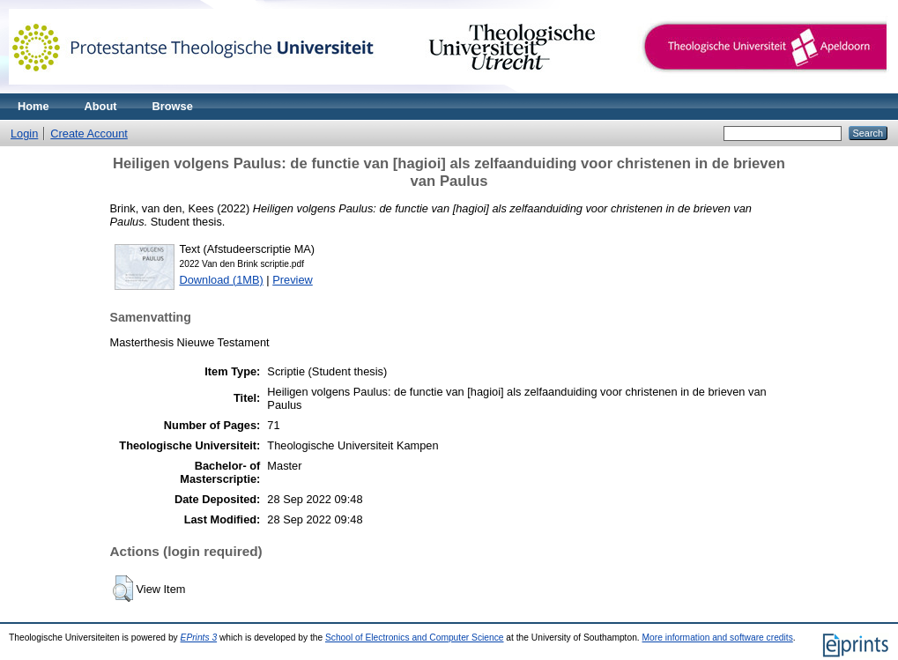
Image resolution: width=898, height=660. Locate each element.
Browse (172, 106)
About (101, 106)
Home (33, 106)
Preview (292, 279)
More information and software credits (717, 637)
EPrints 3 (199, 637)
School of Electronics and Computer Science (414, 637)
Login (24, 133)
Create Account (89, 133)
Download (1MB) (221, 279)
